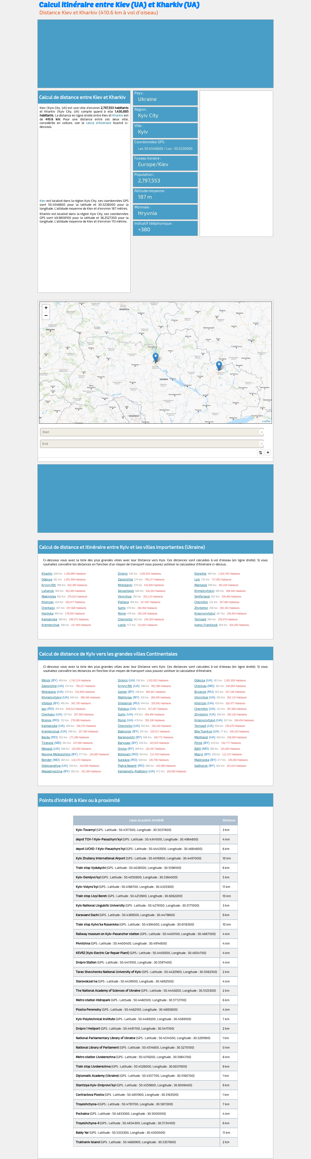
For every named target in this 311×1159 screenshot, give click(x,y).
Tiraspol (47, 743)
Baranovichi (126, 738)
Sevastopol (126, 591)
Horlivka (47, 614)
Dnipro (123, 574)
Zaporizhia (125, 580)
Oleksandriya (51, 766)
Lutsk (122, 625)
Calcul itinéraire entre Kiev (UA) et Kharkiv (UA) (119, 4)
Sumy (122, 608)
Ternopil (200, 620)
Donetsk (200, 574)
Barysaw (124, 743)
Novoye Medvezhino (56, 755)
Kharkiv (117, 115)
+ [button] (46, 308)
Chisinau (200, 686)
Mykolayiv (125, 585)
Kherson (48, 602)
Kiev (43, 201)
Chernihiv (201, 602)
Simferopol (202, 597)
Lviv (197, 580)
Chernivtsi (125, 620)
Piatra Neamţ (127, 766)
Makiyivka (49, 597)
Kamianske (49, 620)
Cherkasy (48, 608)
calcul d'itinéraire (98, 123)
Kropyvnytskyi (204, 614)
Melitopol (201, 738)
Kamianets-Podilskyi (132, 772)
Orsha (122, 749)
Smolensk (125, 703)
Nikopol (47, 749)
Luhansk (48, 591)
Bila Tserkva (203, 732)
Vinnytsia (124, 597)
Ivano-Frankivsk (206, 625)
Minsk (46, 681)
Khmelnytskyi (204, 591)
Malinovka (201, 760)
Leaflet (266, 421)
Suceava (124, 760)
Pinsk (198, 743)
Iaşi (44, 709)
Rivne (122, 614)
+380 (144, 229)
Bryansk (200, 692)
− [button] (46, 316)
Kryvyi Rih (49, 585)
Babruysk (124, 732)
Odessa (47, 580)
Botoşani (124, 755)
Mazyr (198, 755)
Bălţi (197, 749)
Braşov (47, 720)
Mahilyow (125, 698)
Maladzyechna (52, 772)
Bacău (46, 738)
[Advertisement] (155, 54)
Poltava (123, 602)
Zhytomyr (201, 608)
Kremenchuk (51, 625)
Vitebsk (47, 703)
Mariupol (200, 585)
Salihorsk (201, 766)
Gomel (122, 692)
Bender (47, 760)
